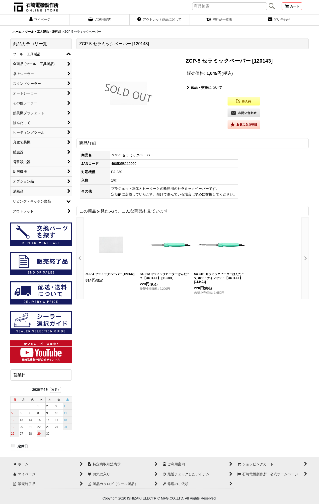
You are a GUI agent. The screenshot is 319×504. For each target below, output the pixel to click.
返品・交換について (204, 88)
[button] (244, 101)
